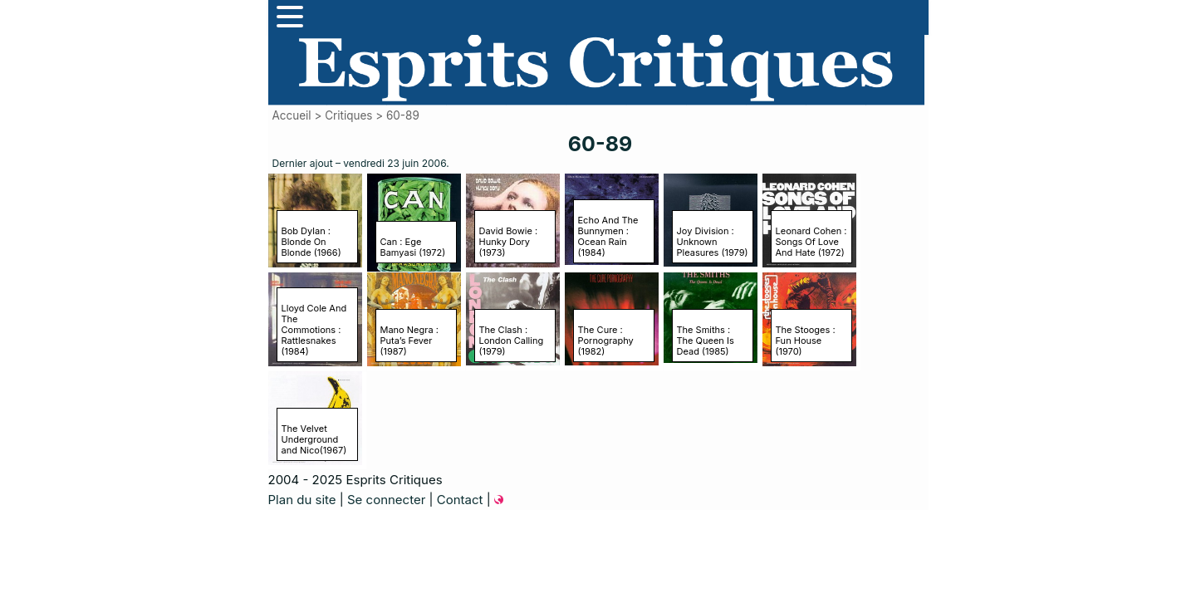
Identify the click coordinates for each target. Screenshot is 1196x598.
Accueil (291, 115)
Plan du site (302, 499)
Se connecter (386, 499)
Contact (460, 499)
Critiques (348, 115)
